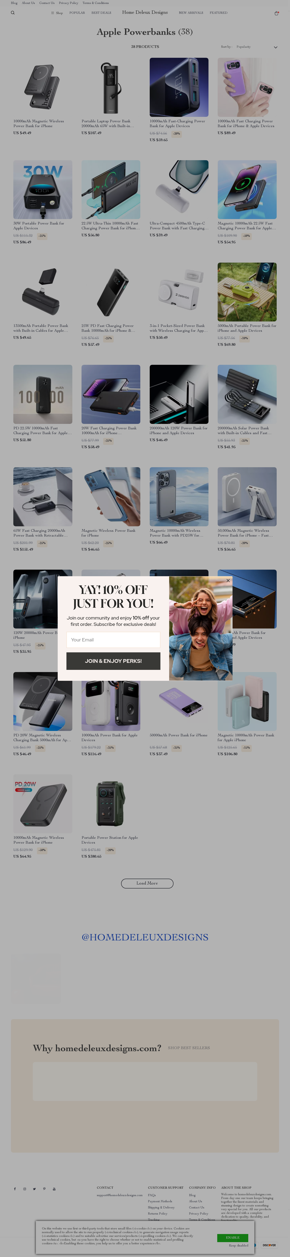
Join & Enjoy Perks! (113, 661)
